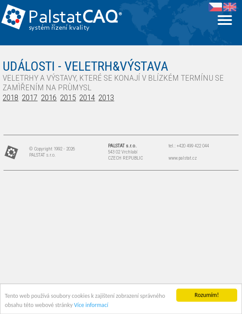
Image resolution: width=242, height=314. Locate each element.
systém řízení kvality (59, 27)
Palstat (75, 18)
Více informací (91, 306)
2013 (106, 97)
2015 (68, 97)
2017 (29, 97)
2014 (87, 97)
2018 (10, 97)
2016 (49, 97)
